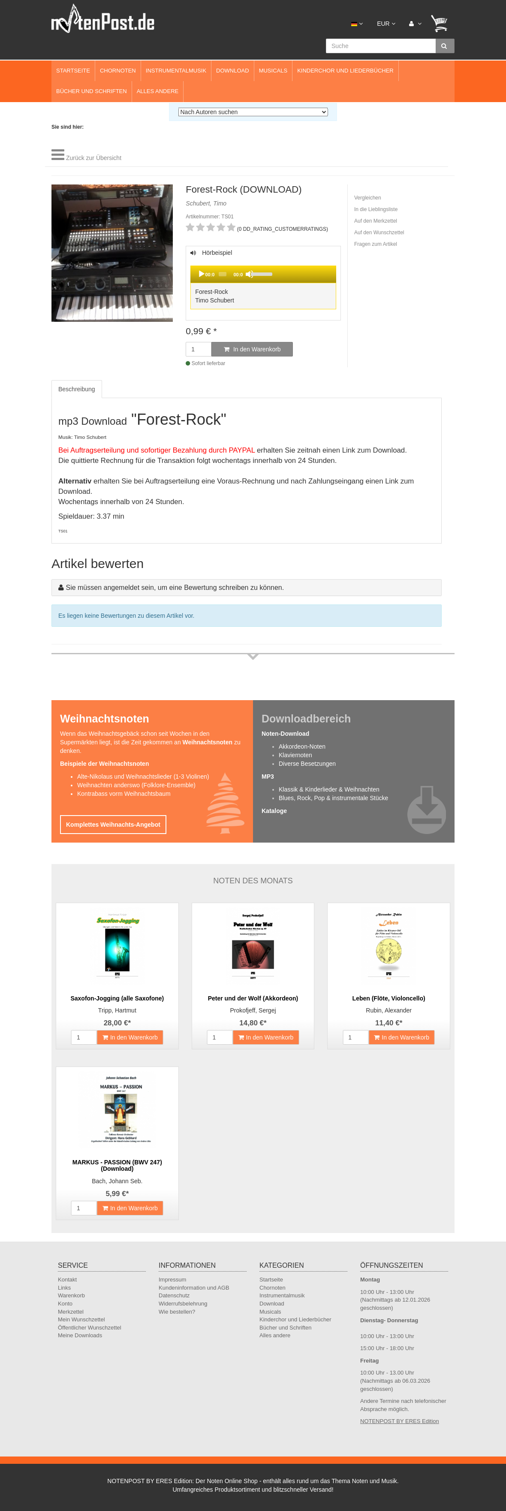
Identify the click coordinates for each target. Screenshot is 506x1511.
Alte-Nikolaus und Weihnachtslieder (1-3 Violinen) (143, 776)
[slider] (222, 274)
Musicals (273, 70)
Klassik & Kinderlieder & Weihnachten (329, 789)
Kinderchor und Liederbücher (345, 70)
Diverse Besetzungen (307, 763)
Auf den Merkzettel (375, 221)
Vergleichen (367, 198)
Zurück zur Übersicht (93, 157)
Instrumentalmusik (176, 70)
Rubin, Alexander (389, 1010)
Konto (65, 1303)
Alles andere (158, 91)
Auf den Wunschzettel (379, 233)
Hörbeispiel (263, 280)
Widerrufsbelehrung (183, 1303)
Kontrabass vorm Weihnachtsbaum (124, 793)
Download (232, 70)
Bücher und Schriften (91, 91)
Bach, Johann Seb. (117, 1181)
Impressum (172, 1279)
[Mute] (249, 274)
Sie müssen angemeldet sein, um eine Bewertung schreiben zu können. (175, 587)
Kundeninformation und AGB (194, 1287)
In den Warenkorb (252, 349)
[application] (263, 274)
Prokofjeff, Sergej (253, 1010)
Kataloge (274, 810)
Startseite (73, 70)
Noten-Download (285, 733)
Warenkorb (71, 1295)
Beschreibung (76, 389)
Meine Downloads (80, 1335)
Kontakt (67, 1279)
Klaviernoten (295, 755)
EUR (386, 23)
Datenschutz (174, 1295)
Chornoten (118, 70)
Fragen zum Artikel (375, 244)
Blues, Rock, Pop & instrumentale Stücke (333, 798)
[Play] (201, 274)
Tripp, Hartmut (117, 1010)
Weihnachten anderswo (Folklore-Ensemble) (136, 785)
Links (64, 1287)
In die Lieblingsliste (376, 209)
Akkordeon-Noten (302, 746)
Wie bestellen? (177, 1312)
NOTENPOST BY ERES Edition (399, 1421)
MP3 (268, 776)
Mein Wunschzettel (81, 1319)
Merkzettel (71, 1312)
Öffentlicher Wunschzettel (89, 1327)
